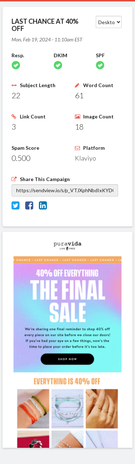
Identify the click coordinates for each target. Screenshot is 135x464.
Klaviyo (85, 158)
